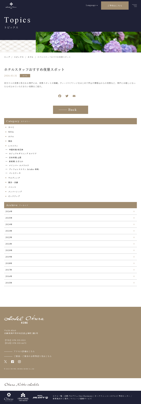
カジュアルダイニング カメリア (23, 153)
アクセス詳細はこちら (24, 351)
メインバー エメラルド (19, 165)
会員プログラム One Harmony (78, 396)
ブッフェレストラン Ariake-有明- (24, 169)
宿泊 (10, 141)
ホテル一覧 (57, 396)
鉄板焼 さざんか (16, 161)
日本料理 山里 (15, 157)
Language (91, 5)
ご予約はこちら (114, 5)
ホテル (25, 75)
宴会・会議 (13, 182)
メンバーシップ (15, 191)
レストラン (13, 145)
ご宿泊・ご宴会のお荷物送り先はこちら (33, 356)
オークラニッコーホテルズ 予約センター (112, 396)
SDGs (11, 131)
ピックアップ (14, 196)
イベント (12, 187)
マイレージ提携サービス (81, 398)
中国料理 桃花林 (16, 149)
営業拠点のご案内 (60, 398)
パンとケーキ (15, 173)
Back (72, 110)
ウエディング (14, 177)
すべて (11, 127)
